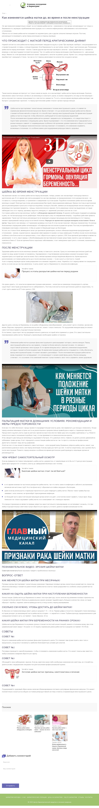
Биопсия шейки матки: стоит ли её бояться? (43, 471)
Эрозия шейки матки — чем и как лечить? (59, 729)
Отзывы (81, 804)
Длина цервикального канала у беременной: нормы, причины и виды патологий (59, 747)
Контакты (88, 804)
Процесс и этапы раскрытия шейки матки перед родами (50, 271)
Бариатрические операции (37, 804)
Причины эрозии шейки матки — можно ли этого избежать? (42, 730)
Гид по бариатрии (70, 804)
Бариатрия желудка (13, 804)
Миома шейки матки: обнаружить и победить (24, 729)
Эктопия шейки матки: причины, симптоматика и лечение (50, 672)
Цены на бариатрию (55, 804)
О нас (24, 804)
